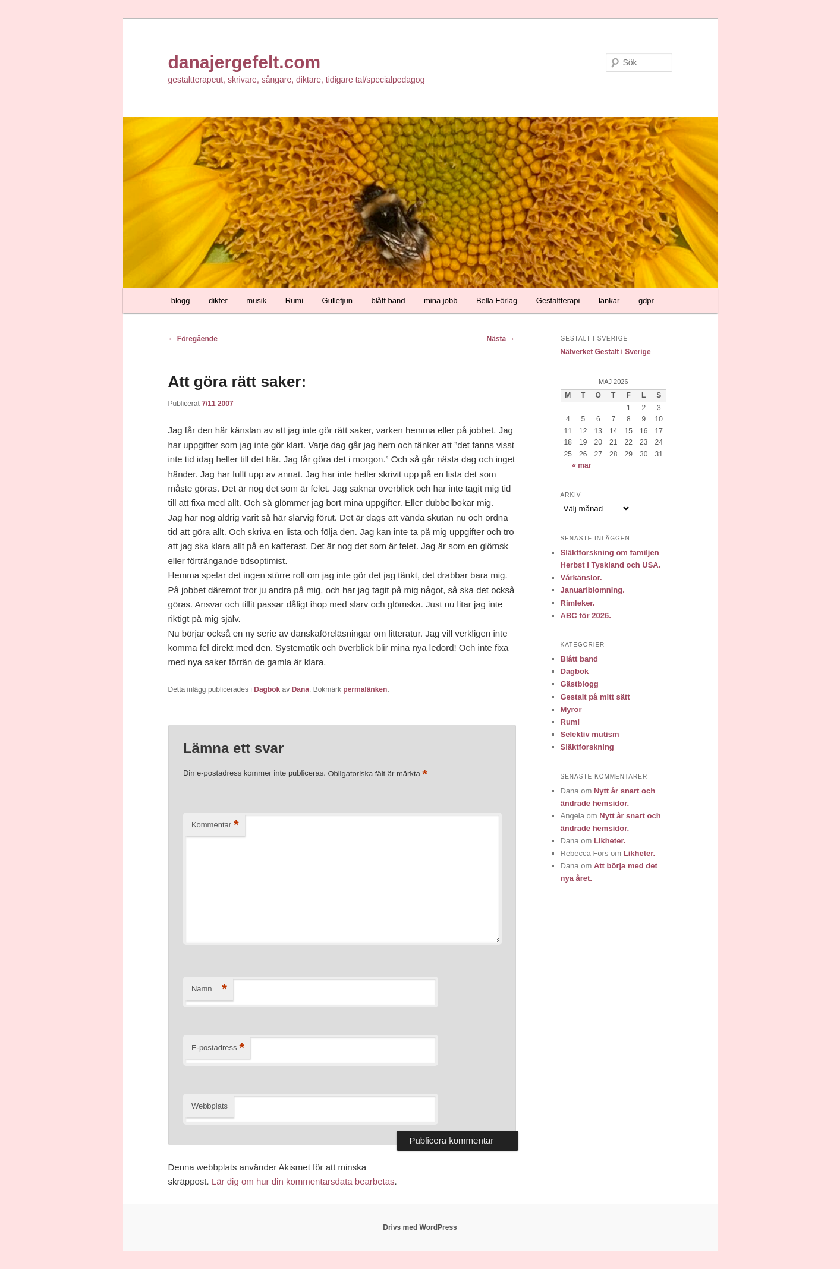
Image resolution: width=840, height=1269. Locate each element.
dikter (218, 300)
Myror (571, 709)
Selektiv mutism (590, 734)
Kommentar (215, 825)
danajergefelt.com (244, 62)
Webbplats (209, 1105)
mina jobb (440, 300)
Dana (300, 689)
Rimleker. (578, 603)
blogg (180, 300)
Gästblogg (580, 683)
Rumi (294, 300)
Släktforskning (587, 746)
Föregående (193, 339)
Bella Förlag (496, 300)
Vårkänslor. (581, 577)
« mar (581, 465)
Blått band (580, 658)
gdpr (646, 300)
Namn (209, 989)
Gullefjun (337, 300)
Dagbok (267, 689)
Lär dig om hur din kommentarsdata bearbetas (303, 1181)
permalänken (365, 689)
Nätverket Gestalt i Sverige (606, 352)
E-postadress (217, 1048)
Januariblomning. (593, 589)
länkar (609, 300)
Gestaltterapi (558, 300)
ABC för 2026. (586, 615)
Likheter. (609, 840)
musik (256, 300)
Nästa (500, 339)
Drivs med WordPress (420, 1227)
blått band (388, 300)
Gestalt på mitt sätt (595, 696)
